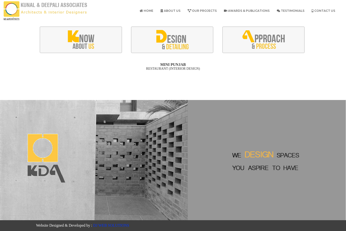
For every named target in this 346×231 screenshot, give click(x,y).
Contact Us (323, 10)
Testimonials (290, 10)
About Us (170, 10)
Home (146, 10)
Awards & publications (247, 10)
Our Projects (202, 10)
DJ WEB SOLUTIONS (111, 225)
